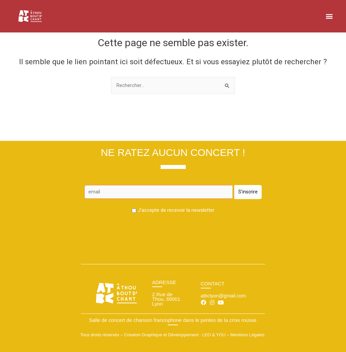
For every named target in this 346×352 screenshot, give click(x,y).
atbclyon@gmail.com (224, 295)
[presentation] (173, 232)
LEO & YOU (214, 335)
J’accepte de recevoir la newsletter (176, 210)
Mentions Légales (247, 335)
